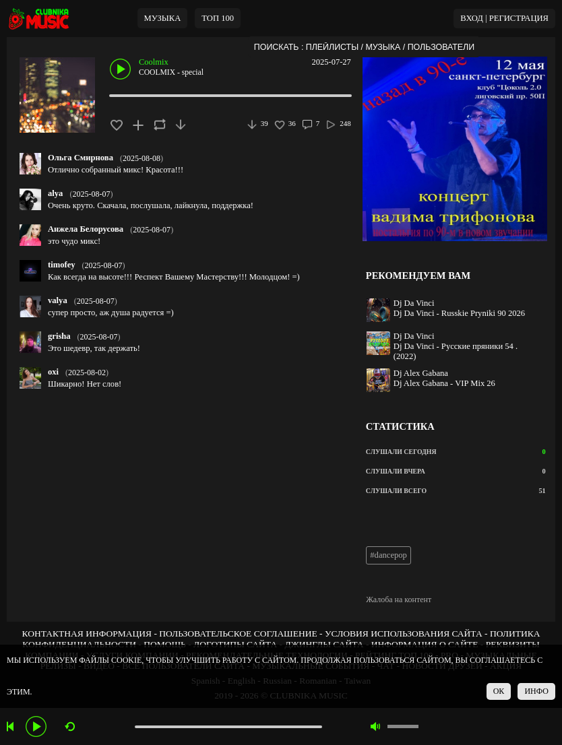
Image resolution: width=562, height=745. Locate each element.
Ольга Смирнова (80, 157)
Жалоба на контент (398, 599)
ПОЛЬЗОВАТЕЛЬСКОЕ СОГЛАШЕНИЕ (238, 633)
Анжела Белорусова (85, 229)
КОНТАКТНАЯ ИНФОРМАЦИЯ (87, 633)
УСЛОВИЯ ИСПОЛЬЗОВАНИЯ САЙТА (403, 633)
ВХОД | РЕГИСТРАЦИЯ (504, 18)
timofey (61, 264)
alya (55, 193)
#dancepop (388, 555)
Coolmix (153, 62)
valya (57, 300)
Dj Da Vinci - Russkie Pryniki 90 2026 (459, 313)
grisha (59, 336)
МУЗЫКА (162, 18)
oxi (53, 372)
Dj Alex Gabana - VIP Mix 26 (444, 383)
